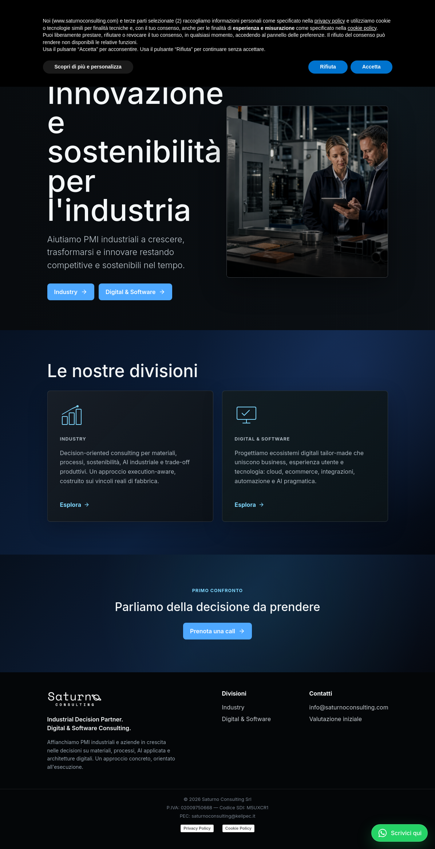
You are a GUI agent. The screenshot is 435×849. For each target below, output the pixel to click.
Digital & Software (135, 292)
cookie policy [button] (362, 790)
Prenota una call (217, 631)
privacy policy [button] (330, 783)
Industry (269, 16)
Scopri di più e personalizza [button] (88, 829)
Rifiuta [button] (328, 829)
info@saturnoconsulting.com (348, 707)
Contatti (334, 16)
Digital (302, 16)
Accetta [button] (371, 829)
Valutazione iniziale (335, 719)
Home (237, 16)
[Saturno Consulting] (76, 17)
